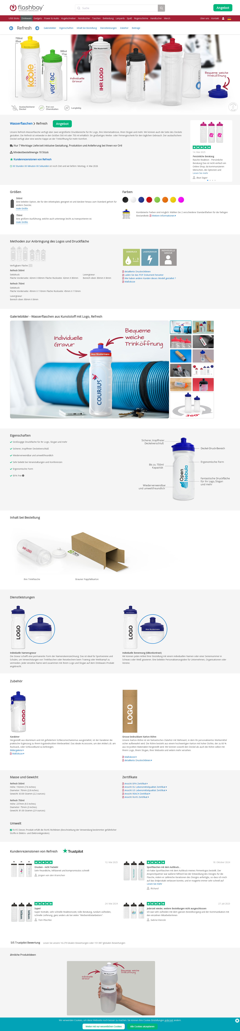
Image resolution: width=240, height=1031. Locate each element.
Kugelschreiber (68, 18)
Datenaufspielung (61, 1007)
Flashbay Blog (196, 1007)
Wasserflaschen (21, 123)
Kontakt (215, 18)
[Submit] (78, 8)
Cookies (147, 1011)
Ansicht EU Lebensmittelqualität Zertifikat (145, 786)
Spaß (129, 18)
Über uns (204, 18)
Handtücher (156, 18)
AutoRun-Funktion (61, 1014)
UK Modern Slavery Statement (157, 1014)
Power (12, 1014)
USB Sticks (14, 18)
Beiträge (136, 27)
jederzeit (169, 1020)
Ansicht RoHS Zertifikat (136, 797)
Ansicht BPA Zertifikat (135, 783)
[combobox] (116, 8)
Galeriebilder (50, 27)
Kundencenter (105, 1011)
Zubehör (124, 27)
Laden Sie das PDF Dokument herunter (142, 274)
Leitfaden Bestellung (108, 1007)
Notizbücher (84, 18)
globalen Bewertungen (109, 942)
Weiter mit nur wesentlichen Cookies (104, 1026)
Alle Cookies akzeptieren (142, 1026)
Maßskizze (130, 281)
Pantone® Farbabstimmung (66, 1011)
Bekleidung (108, 18)
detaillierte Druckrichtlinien (138, 271)
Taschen (96, 18)
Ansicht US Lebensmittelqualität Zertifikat (145, 790)
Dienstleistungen (108, 27)
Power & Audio (51, 18)
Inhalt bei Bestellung (87, 27)
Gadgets (38, 18)
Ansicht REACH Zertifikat (137, 793)
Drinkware (26, 18)
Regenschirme (141, 18)
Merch (167, 18)
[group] (211, 151)
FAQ (101, 1014)
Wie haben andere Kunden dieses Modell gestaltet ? (150, 278)
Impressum (149, 1007)
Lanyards (120, 18)
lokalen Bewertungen (74, 942)
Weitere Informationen (163, 215)
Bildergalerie (16, 750)
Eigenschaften (66, 27)
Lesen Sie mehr (200, 173)
